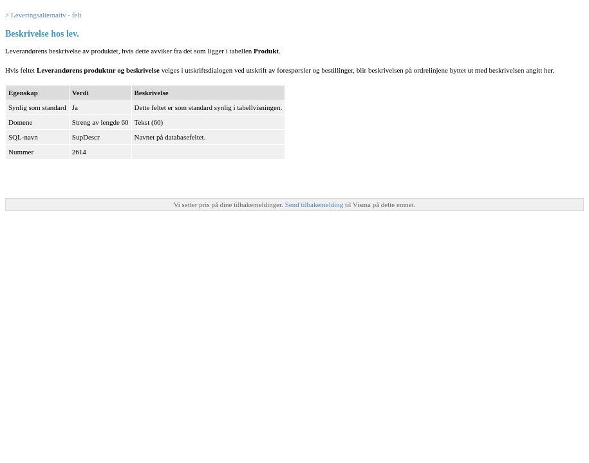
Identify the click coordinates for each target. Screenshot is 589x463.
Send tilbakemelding (315, 204)
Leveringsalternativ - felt (46, 15)
